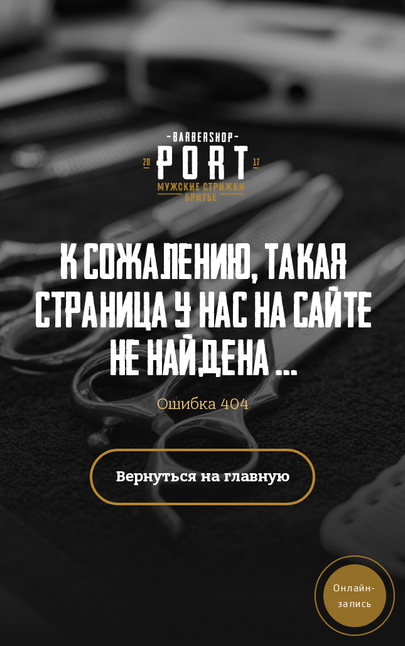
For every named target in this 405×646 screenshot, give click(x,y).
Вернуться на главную (202, 476)
